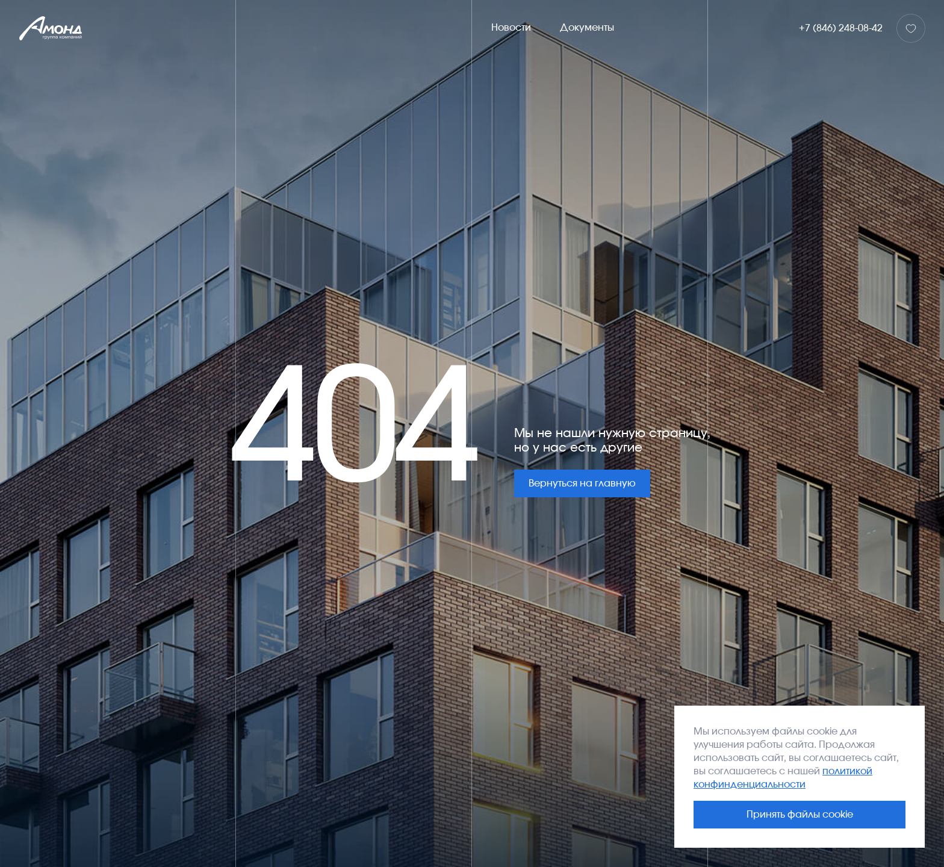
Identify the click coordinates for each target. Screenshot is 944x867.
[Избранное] (911, 28)
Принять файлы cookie (800, 814)
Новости (511, 28)
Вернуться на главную (582, 483)
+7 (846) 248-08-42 (841, 28)
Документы (587, 28)
